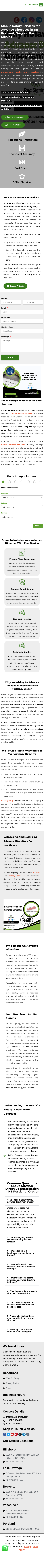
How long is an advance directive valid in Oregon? (19, 1330)
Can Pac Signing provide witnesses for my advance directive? (20, 1239)
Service (4, 513)
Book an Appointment (22, 589)
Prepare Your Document (22, 559)
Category (5, 503)
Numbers (5, 317)
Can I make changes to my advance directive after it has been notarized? (20, 1304)
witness (36, 872)
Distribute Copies (22, 652)
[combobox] (22, 331)
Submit (10, 357)
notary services (17, 876)
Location (4, 493)
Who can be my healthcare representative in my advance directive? (21, 1318)
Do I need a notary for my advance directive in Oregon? (20, 1201)
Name (4, 298)
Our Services (8, 327)
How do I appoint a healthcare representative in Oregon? (20, 1253)
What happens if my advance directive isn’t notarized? (22, 1292)
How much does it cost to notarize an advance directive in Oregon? (21, 1266)
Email (4, 308)
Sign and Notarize (22, 619)
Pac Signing (7, 801)
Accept (27, 1546)
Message (6, 336)
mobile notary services (21, 413)
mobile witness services (13, 445)
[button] (41, 4)
